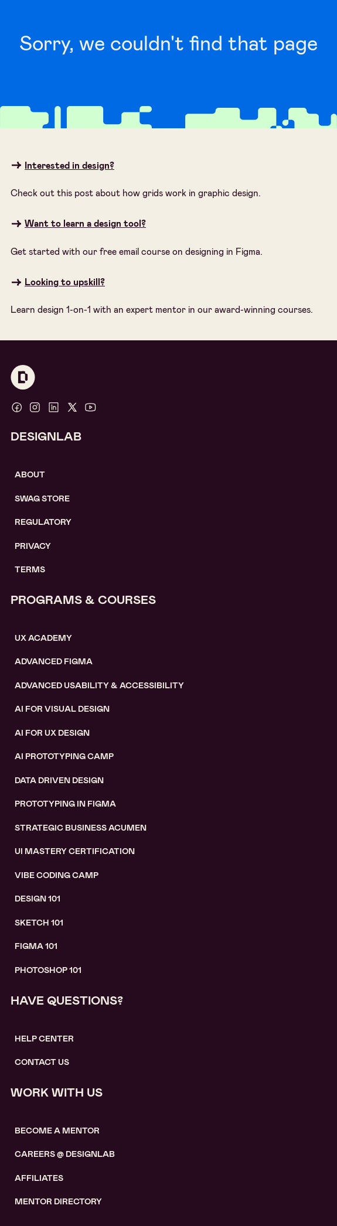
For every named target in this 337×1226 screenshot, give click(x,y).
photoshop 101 (48, 970)
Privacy (33, 546)
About (30, 474)
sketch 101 (39, 922)
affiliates (39, 1178)
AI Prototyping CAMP (64, 756)
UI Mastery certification (75, 851)
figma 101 (36, 946)
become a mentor (57, 1130)
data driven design (59, 780)
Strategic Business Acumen (81, 827)
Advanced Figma (54, 661)
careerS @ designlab (65, 1154)
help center (44, 1038)
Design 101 (37, 898)
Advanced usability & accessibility (99, 685)
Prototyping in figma (65, 803)
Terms (30, 569)
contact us (42, 1062)
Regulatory (43, 522)
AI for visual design (62, 709)
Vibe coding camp (56, 875)
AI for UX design (52, 733)
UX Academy (43, 638)
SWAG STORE (42, 498)
